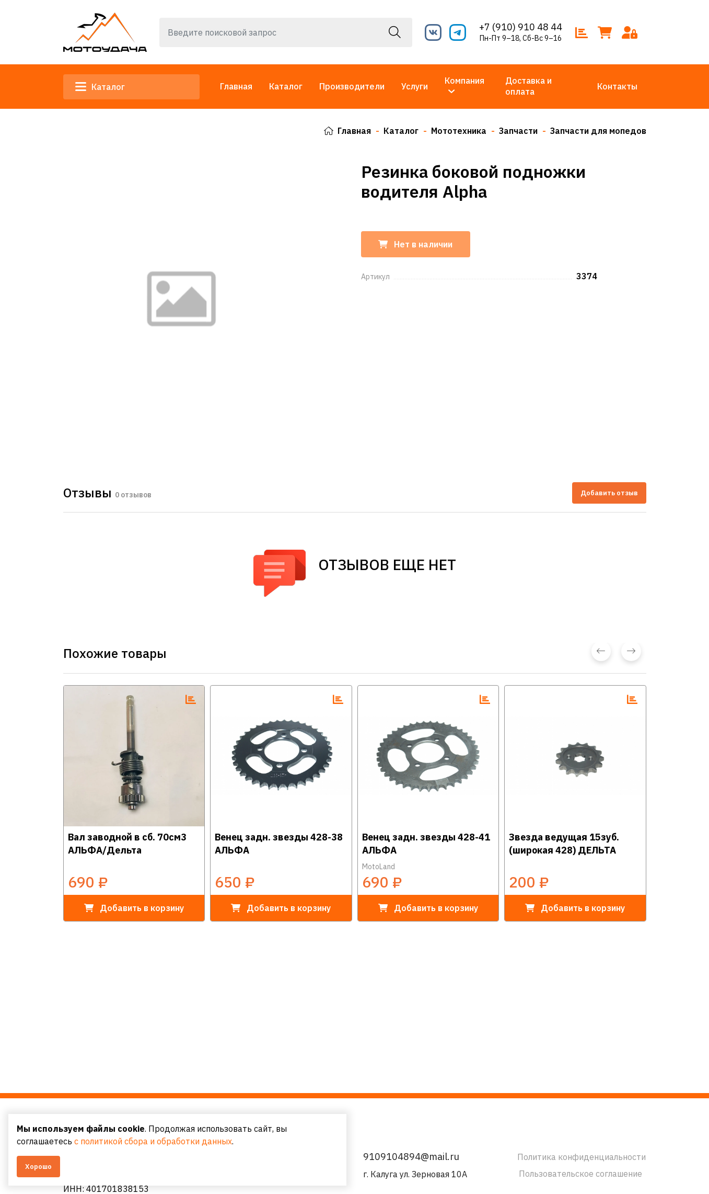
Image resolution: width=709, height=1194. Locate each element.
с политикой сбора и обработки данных (153, 1141)
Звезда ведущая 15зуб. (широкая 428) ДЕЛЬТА (564, 843)
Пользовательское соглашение (580, 1173)
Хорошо (38, 1166)
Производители (352, 86)
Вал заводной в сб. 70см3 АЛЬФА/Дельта (127, 843)
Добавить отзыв (609, 492)
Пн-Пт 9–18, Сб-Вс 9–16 (521, 38)
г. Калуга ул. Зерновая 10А (415, 1174)
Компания (464, 80)
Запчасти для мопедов (598, 131)
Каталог (100, 87)
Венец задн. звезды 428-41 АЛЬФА (426, 843)
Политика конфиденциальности (581, 1157)
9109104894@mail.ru (411, 1157)
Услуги (414, 86)
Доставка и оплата (528, 86)
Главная (236, 86)
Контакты (617, 86)
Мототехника (458, 131)
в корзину (134, 907)
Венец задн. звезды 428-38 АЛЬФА (279, 843)
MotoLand (378, 866)
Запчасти (518, 131)
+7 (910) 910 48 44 (520, 27)
